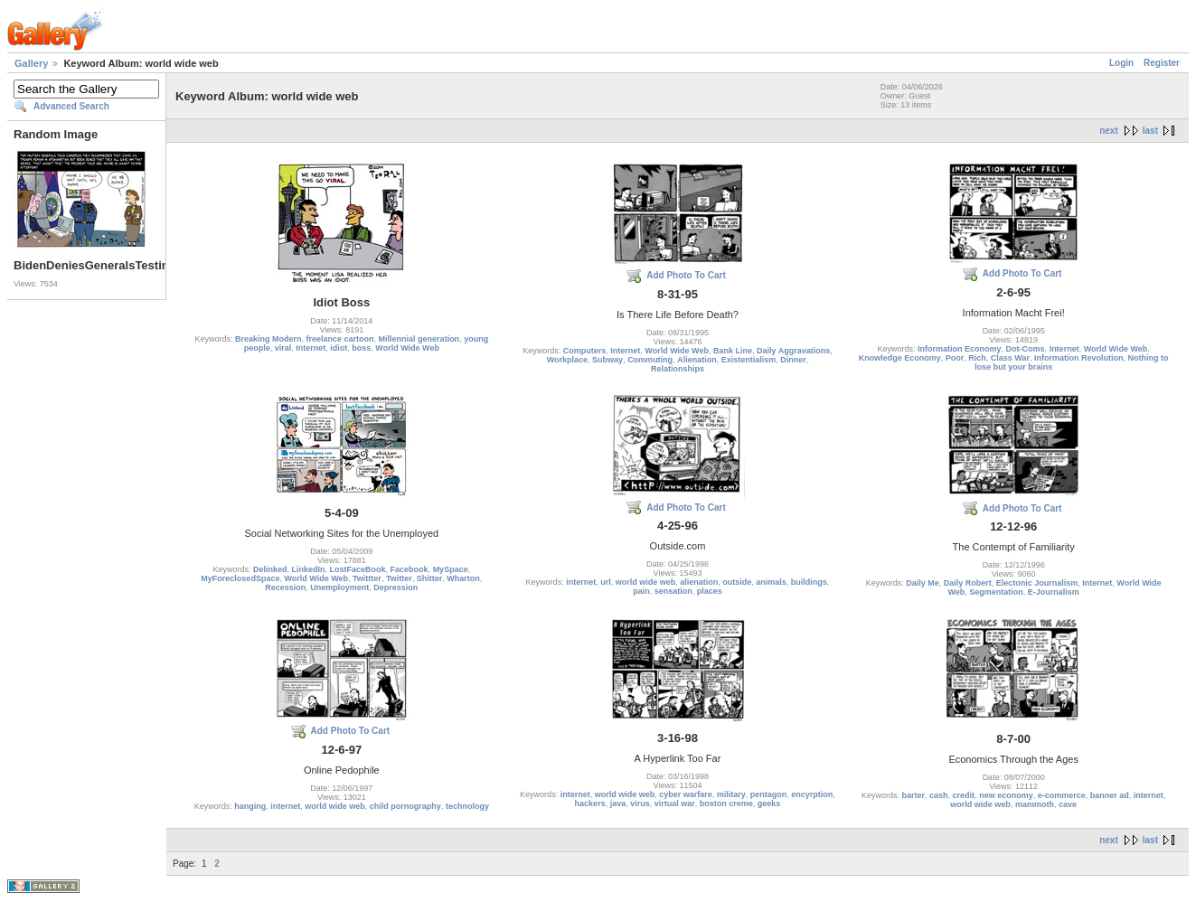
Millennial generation (419, 338)
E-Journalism (1053, 592)
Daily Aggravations (793, 350)
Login (1121, 63)
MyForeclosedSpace (240, 578)
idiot (338, 347)
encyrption (812, 794)
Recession (285, 587)
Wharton (463, 578)
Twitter (399, 578)
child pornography (405, 806)
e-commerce (1062, 795)
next (1108, 131)
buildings (809, 582)
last (1150, 131)
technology (467, 806)
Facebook (409, 569)
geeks (769, 803)
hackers (590, 803)
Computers (585, 350)
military (731, 794)
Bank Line (732, 350)
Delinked (270, 569)
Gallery (31, 63)
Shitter (430, 578)
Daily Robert (968, 582)
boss (361, 347)
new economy (1006, 795)
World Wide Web (407, 347)
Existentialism (749, 359)
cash (938, 795)
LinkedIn (308, 569)
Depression (395, 587)
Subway (607, 359)
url (605, 582)
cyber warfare (685, 794)
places (709, 591)
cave (1068, 804)
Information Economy (960, 348)
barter (914, 795)
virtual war (675, 803)
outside (736, 582)
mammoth (1034, 804)
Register (1162, 63)
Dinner (793, 359)
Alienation (697, 359)
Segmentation (996, 592)
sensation (673, 591)
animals (771, 582)
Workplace (567, 359)
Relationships (677, 368)
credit (964, 795)
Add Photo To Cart (686, 275)
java (618, 803)
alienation (699, 582)
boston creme (726, 803)
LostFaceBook (358, 569)
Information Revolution (1079, 357)
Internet (310, 347)
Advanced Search (71, 106)
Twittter (367, 578)
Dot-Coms (1025, 348)
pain (641, 591)
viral (283, 347)
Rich (977, 357)
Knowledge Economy (900, 357)
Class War (1010, 357)
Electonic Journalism (1037, 582)
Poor (955, 357)
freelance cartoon (340, 338)
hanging (250, 806)
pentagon (768, 794)
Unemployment (339, 587)
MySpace (450, 569)
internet (581, 582)
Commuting (650, 359)
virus (640, 803)
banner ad (1109, 795)
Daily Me (922, 582)
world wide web (646, 582)
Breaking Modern (268, 338)
